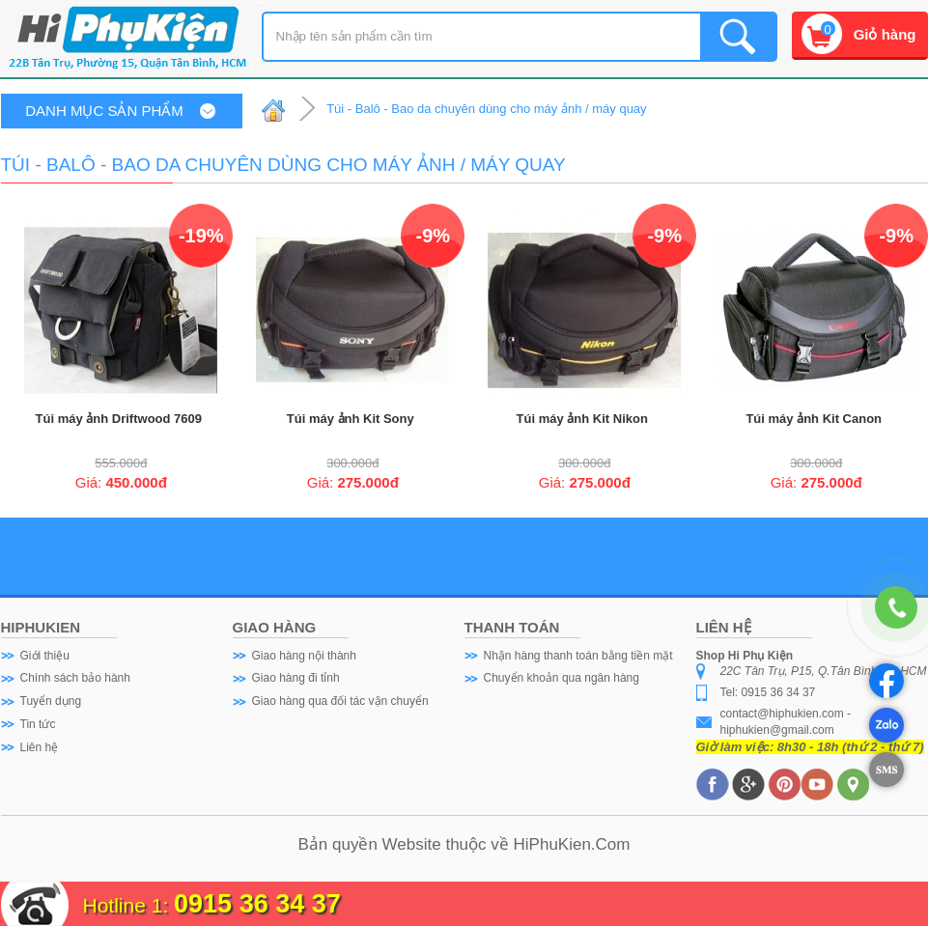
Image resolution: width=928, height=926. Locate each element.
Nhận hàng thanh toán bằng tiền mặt (578, 655)
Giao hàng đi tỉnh (296, 678)
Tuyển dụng (51, 701)
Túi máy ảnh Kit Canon (813, 418)
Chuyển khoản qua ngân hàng (561, 678)
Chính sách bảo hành (75, 678)
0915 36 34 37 (257, 903)
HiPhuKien (552, 844)
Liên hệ (39, 747)
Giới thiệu (45, 655)
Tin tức (38, 724)
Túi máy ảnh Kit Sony (350, 418)
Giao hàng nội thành (304, 655)
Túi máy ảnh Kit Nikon (582, 418)
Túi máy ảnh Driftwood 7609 (119, 418)
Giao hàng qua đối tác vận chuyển (340, 701)
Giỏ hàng (885, 34)
